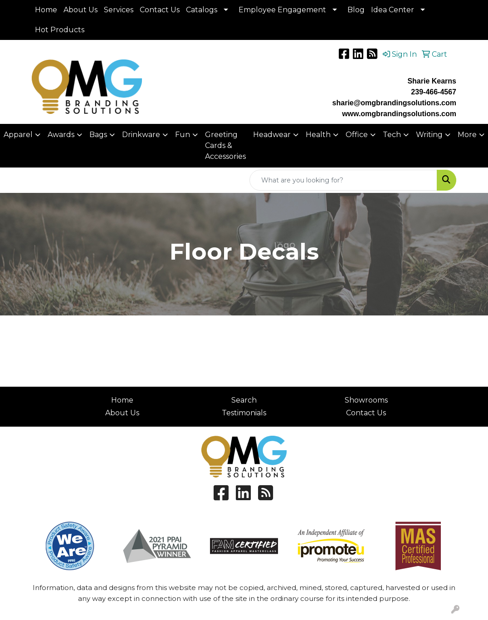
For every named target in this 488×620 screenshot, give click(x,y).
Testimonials (244, 412)
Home (46, 9)
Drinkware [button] (141, 134)
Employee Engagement (282, 9)
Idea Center (392, 9)
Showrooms (366, 400)
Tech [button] (392, 134)
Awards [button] (61, 134)
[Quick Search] (343, 180)
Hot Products (59, 29)
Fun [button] (182, 134)
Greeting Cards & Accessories (225, 145)
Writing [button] (429, 134)
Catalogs (201, 9)
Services (118, 9)
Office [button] (357, 134)
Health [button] (318, 134)
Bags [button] (98, 134)
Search (244, 400)
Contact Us (160, 9)
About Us (80, 9)
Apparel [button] (18, 134)
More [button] (467, 134)
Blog (356, 9)
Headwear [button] (272, 134)
